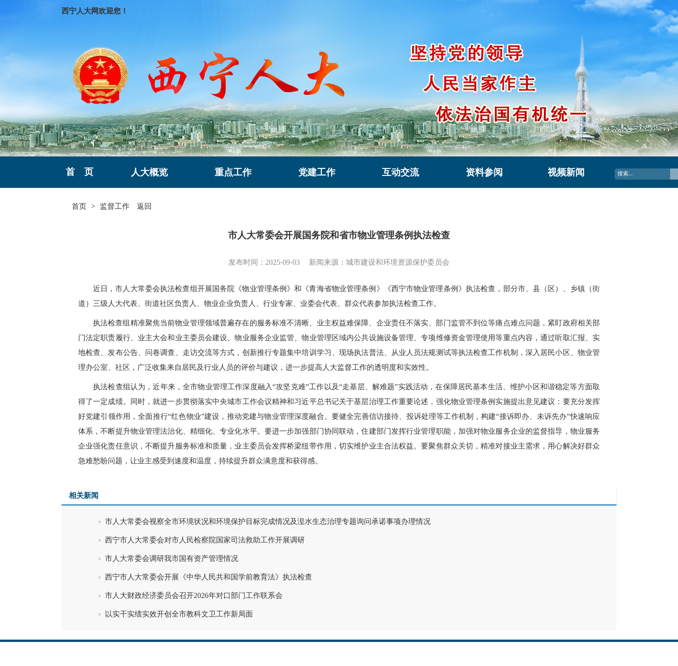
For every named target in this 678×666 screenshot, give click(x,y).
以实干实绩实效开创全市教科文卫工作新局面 (179, 614)
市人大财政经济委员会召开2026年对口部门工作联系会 (194, 595)
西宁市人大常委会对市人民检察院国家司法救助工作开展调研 (205, 540)
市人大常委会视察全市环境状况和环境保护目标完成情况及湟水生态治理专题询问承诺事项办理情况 (268, 521)
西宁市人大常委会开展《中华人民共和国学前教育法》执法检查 (208, 577)
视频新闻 (566, 172)
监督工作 (114, 206)
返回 (144, 206)
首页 (79, 206)
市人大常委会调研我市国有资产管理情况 (171, 558)
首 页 (79, 172)
